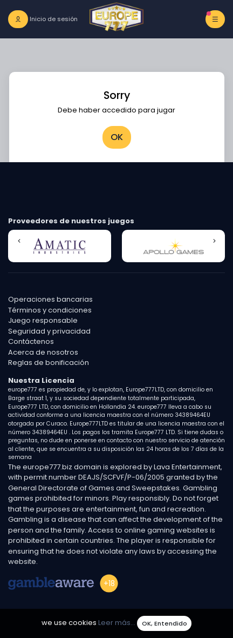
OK (117, 137)
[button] (19, 241)
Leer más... (116, 623)
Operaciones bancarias (50, 299)
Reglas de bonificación (48, 362)
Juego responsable (43, 320)
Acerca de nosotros (43, 352)
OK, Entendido (164, 623)
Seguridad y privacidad (49, 331)
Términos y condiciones (50, 310)
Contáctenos (31, 341)
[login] (43, 19)
